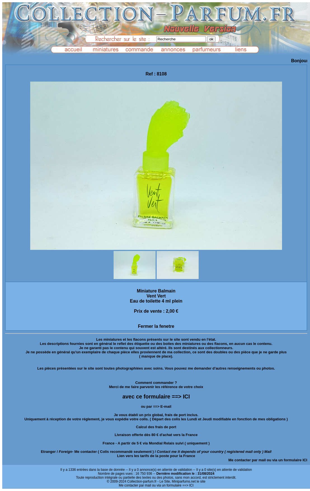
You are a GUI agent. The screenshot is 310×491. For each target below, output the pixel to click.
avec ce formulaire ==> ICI (156, 396)
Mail (267, 451)
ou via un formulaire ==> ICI (172, 485)
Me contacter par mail (247, 460)
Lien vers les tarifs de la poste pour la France (156, 456)
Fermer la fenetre (156, 326)
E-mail (165, 406)
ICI (304, 460)
